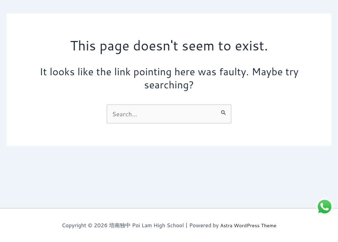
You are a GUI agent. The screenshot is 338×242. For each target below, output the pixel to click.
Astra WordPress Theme (248, 225)
